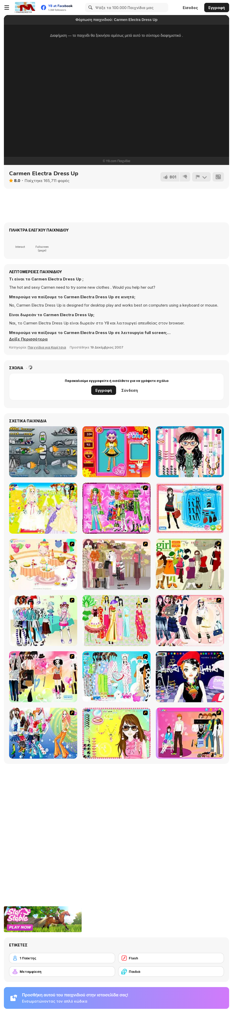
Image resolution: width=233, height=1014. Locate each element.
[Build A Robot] (43, 451)
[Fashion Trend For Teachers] (116, 564)
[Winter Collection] (43, 620)
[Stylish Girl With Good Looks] (190, 676)
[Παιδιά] (171, 971)
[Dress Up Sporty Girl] (190, 620)
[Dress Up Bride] (43, 508)
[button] (28, 339)
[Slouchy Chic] (43, 676)
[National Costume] (116, 620)
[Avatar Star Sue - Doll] (116, 451)
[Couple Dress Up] (190, 733)
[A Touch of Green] (116, 508)
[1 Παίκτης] (62, 958)
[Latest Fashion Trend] (43, 733)
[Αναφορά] (201, 177)
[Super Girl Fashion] (190, 564)
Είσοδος (190, 7)
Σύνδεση (129, 390)
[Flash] (171, 958)
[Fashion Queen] (190, 508)
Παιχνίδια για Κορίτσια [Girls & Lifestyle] (47, 347)
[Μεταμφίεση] (62, 971)
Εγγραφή (216, 7)
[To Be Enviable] (116, 733)
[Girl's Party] (43, 564)
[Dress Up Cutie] (190, 451)
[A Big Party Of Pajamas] (116, 676)
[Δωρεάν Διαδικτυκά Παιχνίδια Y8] (25, 7)
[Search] (89, 7)
